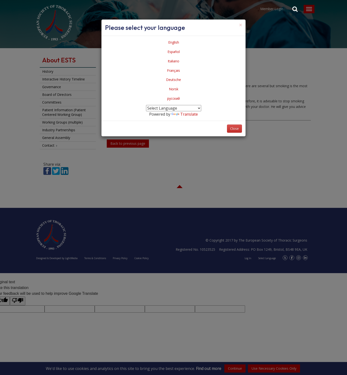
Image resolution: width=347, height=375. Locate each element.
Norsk (173, 89)
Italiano (173, 61)
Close (234, 128)
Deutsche (173, 79)
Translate (184, 114)
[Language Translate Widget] (173, 108)
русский (173, 98)
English (173, 42)
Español (173, 51)
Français (173, 70)
